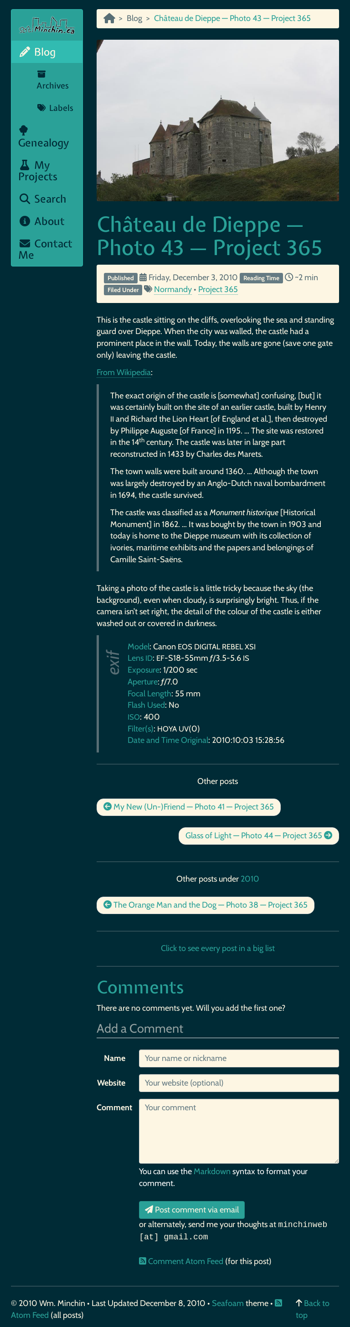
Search (42, 199)
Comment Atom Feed (182, 1261)
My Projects (37, 170)
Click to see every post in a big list (218, 948)
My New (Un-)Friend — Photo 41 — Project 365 (188, 807)
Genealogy (43, 137)
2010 (250, 879)
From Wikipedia (124, 372)
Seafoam (229, 1303)
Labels (54, 108)
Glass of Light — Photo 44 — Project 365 (258, 836)
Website (111, 1083)
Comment (114, 1107)
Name (114, 1058)
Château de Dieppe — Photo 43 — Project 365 (210, 235)
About (41, 221)
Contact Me (45, 249)
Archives (52, 80)
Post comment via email (192, 1210)
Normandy (173, 289)
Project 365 (218, 289)
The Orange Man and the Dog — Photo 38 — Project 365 (205, 905)
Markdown (212, 1171)
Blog (37, 52)
